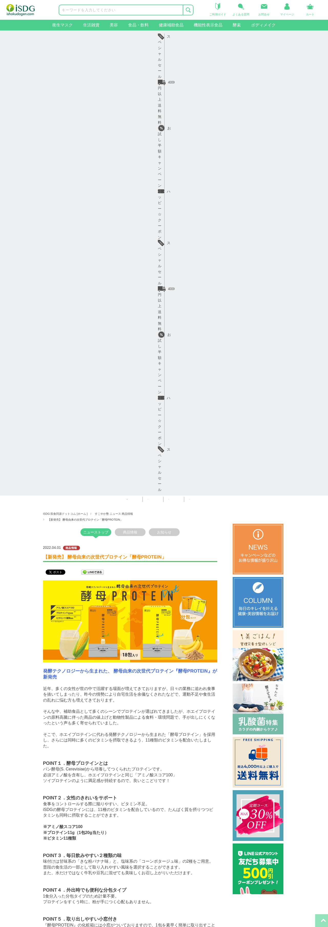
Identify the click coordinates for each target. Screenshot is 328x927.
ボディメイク (263, 25)
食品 (13, 836)
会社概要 (118, 810)
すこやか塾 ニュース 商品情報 (114, 52)
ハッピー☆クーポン (202, 36)
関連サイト (176, 795)
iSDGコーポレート (184, 810)
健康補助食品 (171, 25)
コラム (116, 819)
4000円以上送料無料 (85, 36)
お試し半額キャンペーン (144, 36)
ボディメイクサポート (28, 871)
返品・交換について (75, 827)
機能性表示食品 (208, 25)
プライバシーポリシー (129, 836)
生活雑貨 (91, 25)
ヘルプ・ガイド (71, 795)
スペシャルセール (255, 36)
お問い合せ (68, 845)
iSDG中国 (177, 819)
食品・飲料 (138, 25)
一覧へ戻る (130, 730)
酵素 (237, 25)
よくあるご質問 (71, 836)
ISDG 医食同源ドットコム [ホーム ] (65, 52)
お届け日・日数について (78, 819)
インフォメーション (127, 795)
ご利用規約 (120, 827)
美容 (114, 25)
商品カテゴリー (22, 795)
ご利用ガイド (69, 810)
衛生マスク (62, 25)
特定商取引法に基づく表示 (132, 845)
